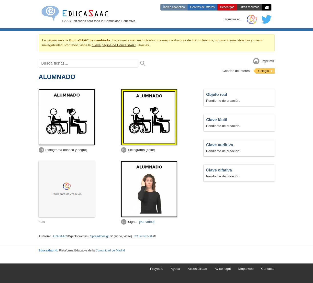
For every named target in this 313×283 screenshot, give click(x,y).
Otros (249, 7)
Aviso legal (223, 269)
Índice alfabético (174, 7)
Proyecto (156, 269)
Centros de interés (202, 7)
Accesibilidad (197, 269)
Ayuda (175, 269)
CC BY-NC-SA (145, 236)
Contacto (267, 269)
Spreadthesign (101, 236)
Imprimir (267, 61)
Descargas (227, 7)
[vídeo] (147, 222)
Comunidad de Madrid (110, 250)
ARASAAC (61, 236)
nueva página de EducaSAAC (114, 45)
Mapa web (246, 269)
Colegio (263, 71)
